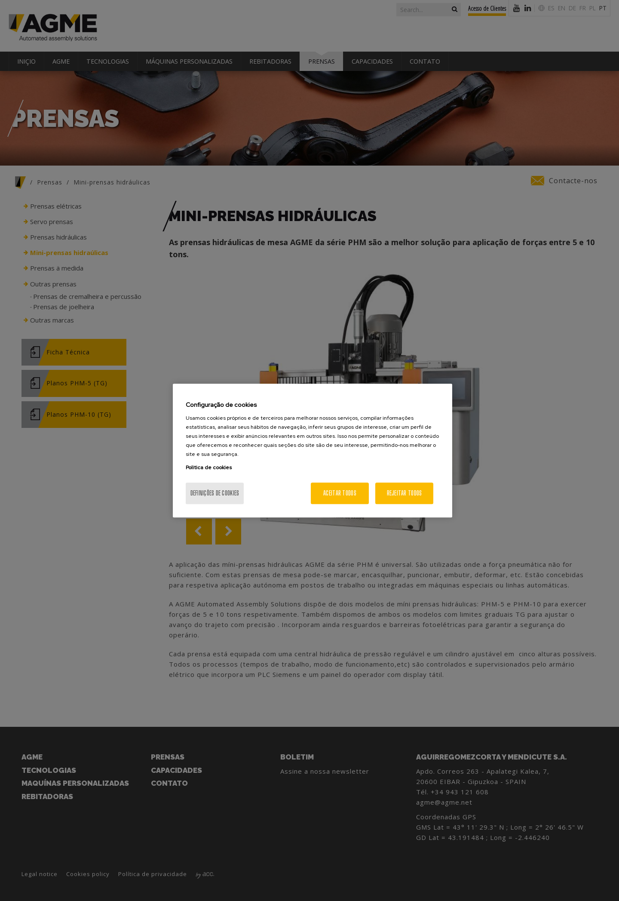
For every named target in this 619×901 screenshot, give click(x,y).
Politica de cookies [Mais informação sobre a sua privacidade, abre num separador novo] (209, 467)
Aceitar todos (339, 493)
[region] (312, 451)
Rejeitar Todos (404, 493)
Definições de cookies (214, 493)
